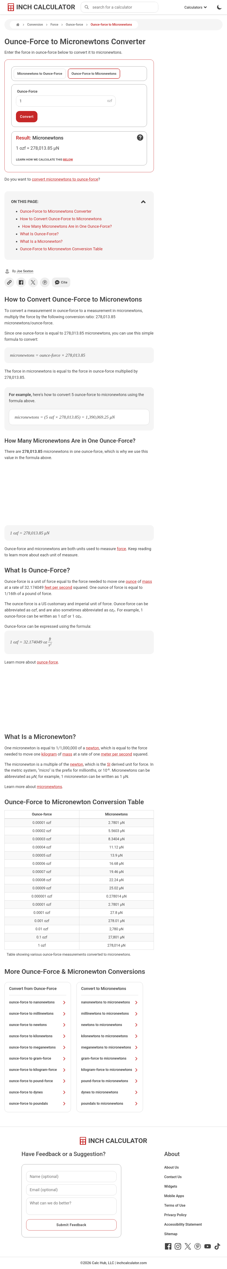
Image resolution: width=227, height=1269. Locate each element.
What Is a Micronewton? (41, 241)
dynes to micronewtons (109, 1092)
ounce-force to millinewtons (37, 1013)
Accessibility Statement (183, 1224)
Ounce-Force (27, 91)
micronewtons (49, 786)
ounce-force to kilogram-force (37, 1070)
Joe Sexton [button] (25, 271)
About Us (171, 1167)
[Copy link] (9, 282)
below (68, 159)
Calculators (195, 7)
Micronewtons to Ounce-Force (39, 74)
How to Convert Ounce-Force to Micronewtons (61, 218)
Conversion (35, 24)
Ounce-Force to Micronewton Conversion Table (61, 249)
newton (92, 748)
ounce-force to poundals (37, 1103)
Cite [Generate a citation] (61, 282)
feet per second (58, 587)
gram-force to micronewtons (109, 1058)
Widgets (170, 1186)
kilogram (49, 754)
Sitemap (170, 1234)
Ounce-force (74, 24)
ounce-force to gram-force (37, 1058)
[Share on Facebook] (21, 282)
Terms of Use (175, 1205)
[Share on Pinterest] (45, 282)
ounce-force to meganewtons (37, 1047)
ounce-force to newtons (37, 1025)
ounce (131, 581)
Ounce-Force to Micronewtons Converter (56, 211)
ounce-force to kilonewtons (37, 1036)
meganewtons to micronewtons (109, 1047)
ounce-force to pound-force (37, 1081)
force (121, 548)
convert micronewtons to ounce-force (65, 179)
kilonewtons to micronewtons (109, 1036)
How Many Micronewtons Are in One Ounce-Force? (67, 226)
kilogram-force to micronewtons (109, 1070)
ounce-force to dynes (37, 1092)
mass (147, 581)
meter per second (116, 754)
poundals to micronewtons (109, 1103)
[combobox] (125, 7)
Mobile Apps (174, 1196)
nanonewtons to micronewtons (109, 1002)
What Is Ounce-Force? (39, 234)
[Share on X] (33, 282)
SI (108, 764)
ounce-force (47, 662)
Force (54, 24)
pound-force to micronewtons (109, 1081)
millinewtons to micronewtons (109, 1013)
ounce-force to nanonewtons (37, 1002)
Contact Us (173, 1177)
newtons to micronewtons (109, 1025)
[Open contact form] (140, 137)
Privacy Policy (175, 1215)
